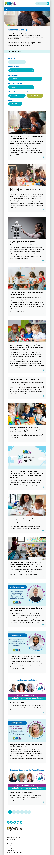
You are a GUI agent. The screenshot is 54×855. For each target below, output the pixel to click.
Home (8, 51)
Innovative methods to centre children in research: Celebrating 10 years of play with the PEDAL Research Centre (26, 430)
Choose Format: (14, 92)
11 (25, 812)
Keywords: (12, 58)
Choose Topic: (13, 75)
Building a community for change (21, 792)
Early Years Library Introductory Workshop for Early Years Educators (26, 190)
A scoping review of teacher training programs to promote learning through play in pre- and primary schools (26, 521)
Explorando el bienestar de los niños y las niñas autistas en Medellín (26, 293)
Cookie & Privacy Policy (12, 850)
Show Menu (7, 9)
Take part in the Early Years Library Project (25, 379)
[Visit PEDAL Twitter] (8, 822)
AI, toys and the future (18, 702)
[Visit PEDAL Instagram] (11, 822)
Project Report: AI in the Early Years (22, 242)
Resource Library (16, 51)
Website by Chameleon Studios (14, 852)
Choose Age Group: (15, 83)
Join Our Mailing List (11, 843)
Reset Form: (12, 100)
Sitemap (9, 847)
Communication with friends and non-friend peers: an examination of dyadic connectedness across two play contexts (26, 347)
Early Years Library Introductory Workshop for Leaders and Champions (26, 137)
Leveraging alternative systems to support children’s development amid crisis (25, 657)
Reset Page (13, 103)
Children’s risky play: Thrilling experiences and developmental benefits (26, 745)
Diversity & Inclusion (11, 845)
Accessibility (10, 848)
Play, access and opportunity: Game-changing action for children (26, 609)
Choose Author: (13, 67)
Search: (29, 92)
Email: (8, 837)
